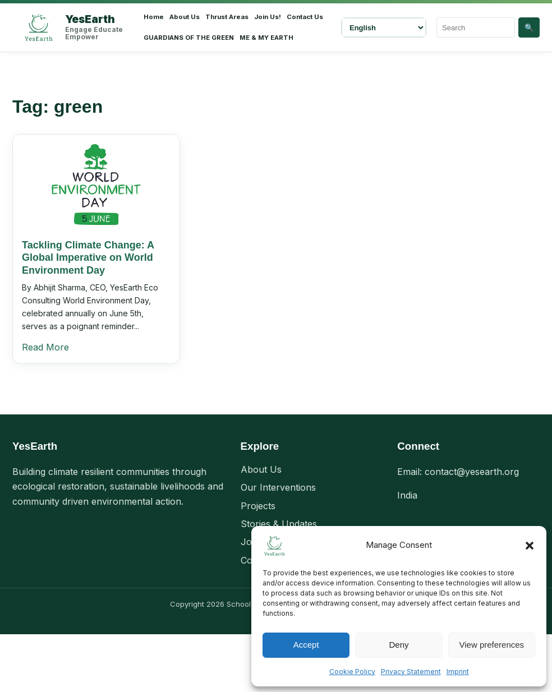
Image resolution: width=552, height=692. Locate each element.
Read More (45, 347)
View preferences (492, 644)
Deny (398, 644)
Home (154, 17)
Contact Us (305, 17)
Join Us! (267, 17)
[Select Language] (384, 27)
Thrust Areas (227, 17)
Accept (306, 644)
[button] (529, 545)
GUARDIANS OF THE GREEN (189, 37)
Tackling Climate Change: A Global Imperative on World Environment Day (88, 257)
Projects (258, 505)
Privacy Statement (411, 671)
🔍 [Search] (529, 28)
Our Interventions (278, 487)
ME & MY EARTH (266, 37)
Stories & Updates (279, 523)
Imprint (458, 671)
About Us (184, 17)
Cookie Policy (352, 671)
